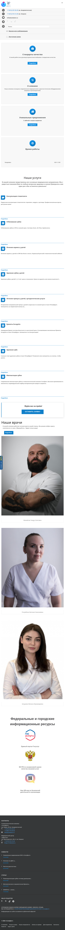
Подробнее (32, 63)
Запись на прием (36, 924)
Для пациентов (47, 924)
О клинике (4, 924)
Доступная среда (13, 37)
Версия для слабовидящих (17, 31)
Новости (3, 926)
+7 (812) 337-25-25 (12, 10)
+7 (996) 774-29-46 (9, 831)
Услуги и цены (13, 924)
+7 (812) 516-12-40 (12, 14)
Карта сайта (11, 926)
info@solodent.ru (12, 18)
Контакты (56, 924)
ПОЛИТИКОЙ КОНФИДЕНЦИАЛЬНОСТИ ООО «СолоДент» (32, 909)
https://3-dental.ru (9, 843)
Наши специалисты (24, 924)
